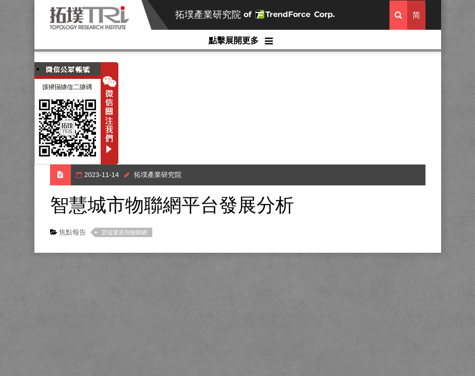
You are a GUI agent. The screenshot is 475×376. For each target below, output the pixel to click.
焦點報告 (72, 232)
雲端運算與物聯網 (124, 232)
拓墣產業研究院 (208, 14)
